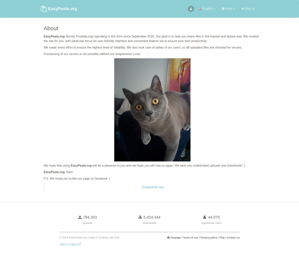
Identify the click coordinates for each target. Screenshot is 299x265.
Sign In (248, 8)
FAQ (222, 237)
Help (228, 8)
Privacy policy (209, 237)
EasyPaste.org (59, 9)
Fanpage (174, 237)
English (207, 8)
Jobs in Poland (70, 244)
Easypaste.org (153, 187)
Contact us (233, 237)
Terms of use (190, 237)
